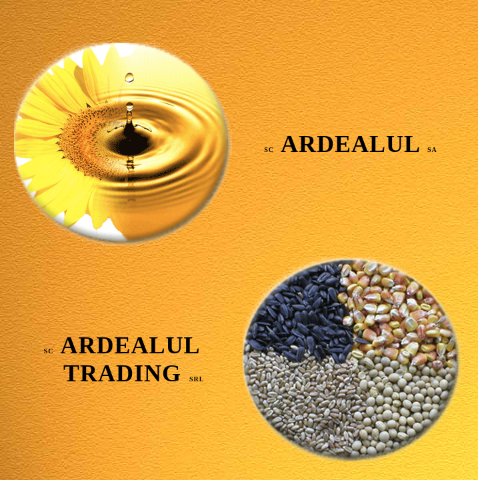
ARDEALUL (350, 144)
